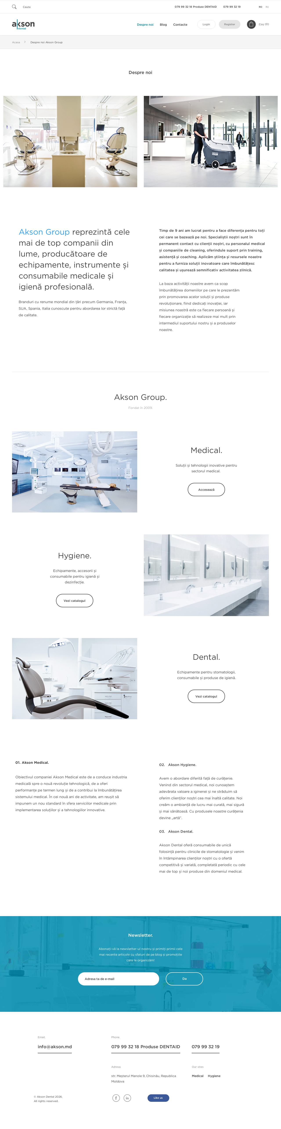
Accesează (206, 490)
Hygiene (214, 1076)
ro (260, 7)
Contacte (180, 25)
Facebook (116, 1098)
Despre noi (145, 25)
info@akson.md (55, 1047)
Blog (163, 25)
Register (229, 24)
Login (206, 24)
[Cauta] (38, 6)
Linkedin (127, 1098)
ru (267, 7)
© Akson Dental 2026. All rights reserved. (48, 1099)
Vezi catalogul (75, 601)
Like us (158, 1098)
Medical (198, 1076)
